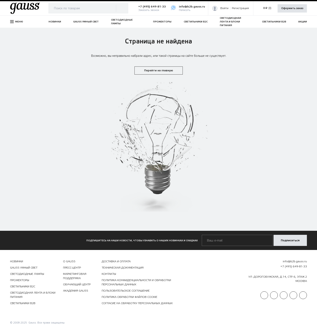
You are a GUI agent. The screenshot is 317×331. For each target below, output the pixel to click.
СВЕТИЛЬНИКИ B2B (274, 21)
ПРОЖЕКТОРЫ (162, 21)
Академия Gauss (75, 290)
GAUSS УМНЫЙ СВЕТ (86, 21)
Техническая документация (123, 267)
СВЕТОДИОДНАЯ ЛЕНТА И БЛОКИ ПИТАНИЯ (230, 22)
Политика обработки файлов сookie (129, 297)
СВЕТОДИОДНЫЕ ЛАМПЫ (122, 21)
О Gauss (69, 261)
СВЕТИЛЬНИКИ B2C (196, 21)
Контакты (109, 274)
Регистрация (240, 8)
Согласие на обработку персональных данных (137, 303)
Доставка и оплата (116, 261)
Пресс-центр (72, 267)
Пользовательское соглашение (126, 290)
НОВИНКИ (55, 21)
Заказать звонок (148, 10)
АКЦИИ (302, 21)
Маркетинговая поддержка (74, 276)
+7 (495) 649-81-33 (152, 6)
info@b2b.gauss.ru (295, 261)
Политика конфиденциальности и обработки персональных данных (136, 282)
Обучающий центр (77, 284)
